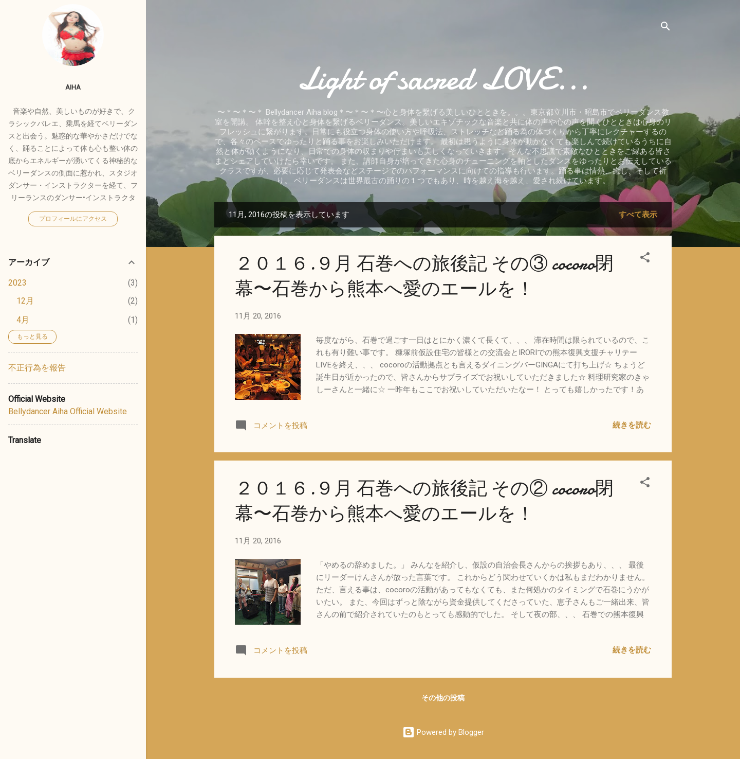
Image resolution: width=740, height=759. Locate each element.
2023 (17, 283)
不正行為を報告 (37, 368)
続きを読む (632, 425)
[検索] (665, 28)
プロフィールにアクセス (73, 218)
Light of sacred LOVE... (443, 79)
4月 (22, 320)
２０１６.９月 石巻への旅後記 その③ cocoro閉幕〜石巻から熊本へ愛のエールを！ (424, 276)
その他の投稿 (443, 698)
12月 (25, 301)
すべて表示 (638, 214)
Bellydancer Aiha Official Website (67, 411)
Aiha (73, 87)
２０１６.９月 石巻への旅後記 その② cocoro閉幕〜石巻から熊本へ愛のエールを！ (424, 501)
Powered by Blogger (443, 732)
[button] (645, 259)
